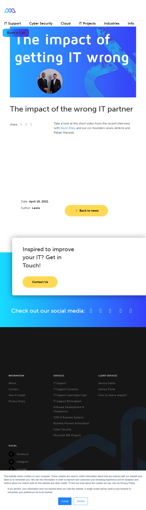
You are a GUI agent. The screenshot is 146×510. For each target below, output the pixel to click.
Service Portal (106, 389)
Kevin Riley (67, 128)
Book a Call (16, 33)
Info (131, 23)
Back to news (86, 210)
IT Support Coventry (65, 389)
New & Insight (17, 395)
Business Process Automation (71, 423)
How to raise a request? (112, 395)
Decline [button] (81, 501)
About (12, 383)
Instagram (19, 462)
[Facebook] (91, 310)
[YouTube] (121, 310)
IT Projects (87, 23)
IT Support (12, 23)
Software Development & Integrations (68, 409)
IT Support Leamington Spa (69, 395)
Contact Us (40, 282)
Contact (13, 389)
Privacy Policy (17, 401)
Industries (111, 23)
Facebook (19, 454)
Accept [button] (64, 501)
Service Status (106, 383)
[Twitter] (101, 310)
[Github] (131, 310)
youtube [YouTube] (18, 469)
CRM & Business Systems (68, 417)
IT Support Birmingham (67, 401)
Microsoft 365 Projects (67, 435)
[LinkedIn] (110, 310)
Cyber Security (40, 23)
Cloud (66, 23)
